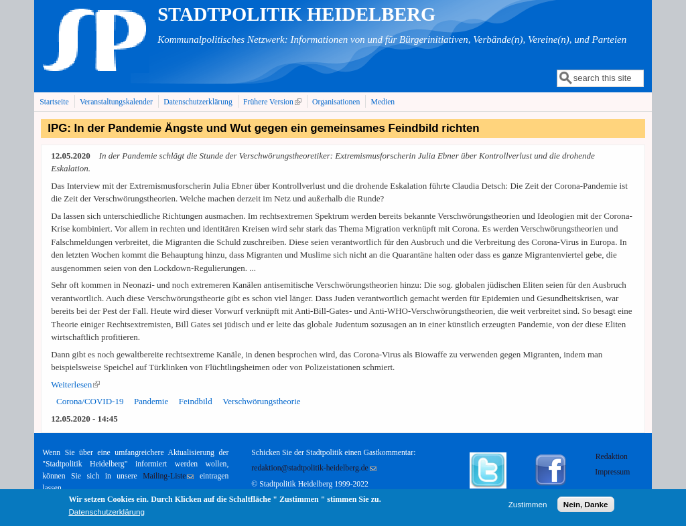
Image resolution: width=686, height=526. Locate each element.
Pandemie (151, 401)
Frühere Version (273, 101)
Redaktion (613, 456)
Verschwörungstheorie (261, 401)
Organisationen (336, 102)
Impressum (612, 472)
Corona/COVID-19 (89, 401)
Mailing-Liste (168, 476)
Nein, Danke (585, 507)
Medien (383, 102)
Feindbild (195, 401)
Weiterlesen (75, 384)
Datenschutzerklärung (197, 102)
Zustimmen (527, 507)
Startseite (54, 102)
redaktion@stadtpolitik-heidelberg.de (313, 468)
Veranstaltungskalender (116, 102)
